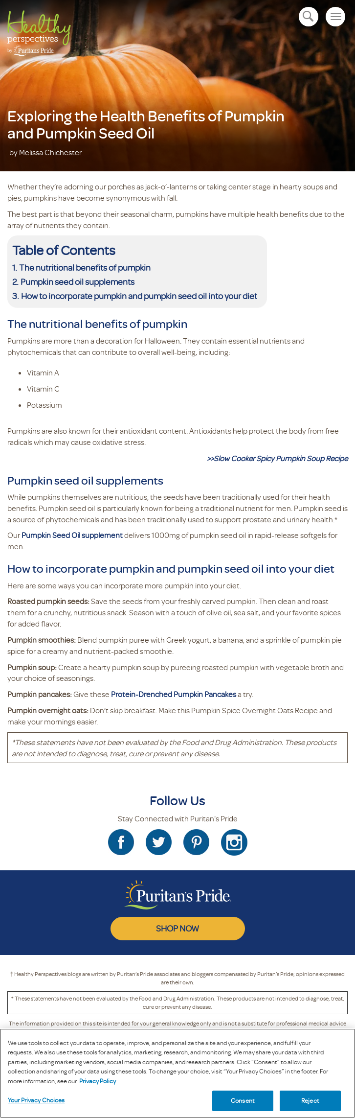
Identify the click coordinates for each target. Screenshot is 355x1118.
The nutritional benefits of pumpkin (85, 267)
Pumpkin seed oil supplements (77, 281)
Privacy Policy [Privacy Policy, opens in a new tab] (97, 1081)
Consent (243, 1100)
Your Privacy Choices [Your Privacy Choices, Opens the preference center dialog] (36, 1100)
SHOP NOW (177, 928)
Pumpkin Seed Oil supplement (72, 535)
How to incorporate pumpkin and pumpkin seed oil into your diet (139, 295)
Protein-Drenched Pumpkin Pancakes (173, 694)
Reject (310, 1100)
